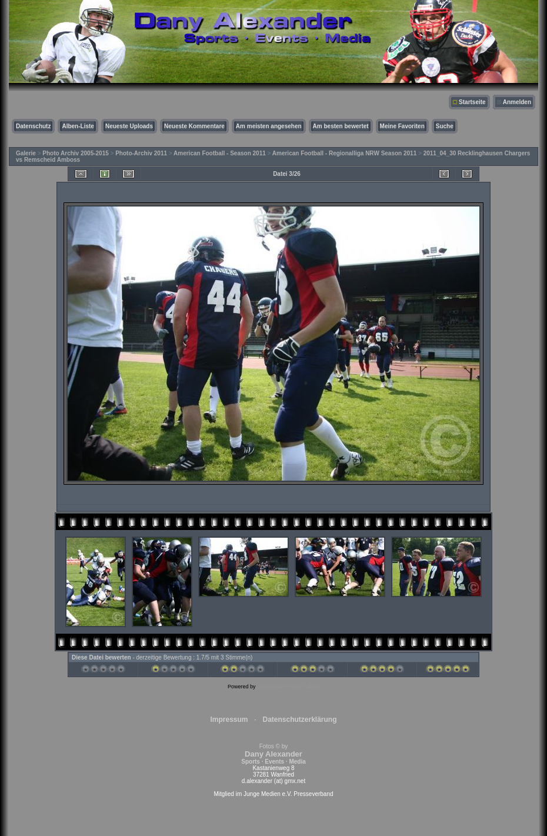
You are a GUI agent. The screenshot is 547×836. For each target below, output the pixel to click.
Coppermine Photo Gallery (288, 687)
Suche (444, 126)
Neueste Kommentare (194, 126)
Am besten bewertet (341, 126)
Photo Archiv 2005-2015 (75, 153)
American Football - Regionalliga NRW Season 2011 (344, 153)
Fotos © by (273, 754)
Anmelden (517, 102)
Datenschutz (33, 126)
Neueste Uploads (129, 126)
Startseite (472, 102)
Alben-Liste (78, 126)
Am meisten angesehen (269, 126)
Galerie (26, 153)
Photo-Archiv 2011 (141, 153)
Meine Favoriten (402, 126)
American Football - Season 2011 (220, 153)
